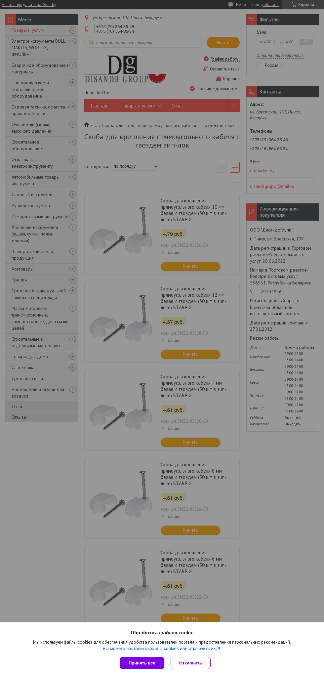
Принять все (142, 662)
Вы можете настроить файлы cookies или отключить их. (159, 648)
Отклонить (190, 662)
